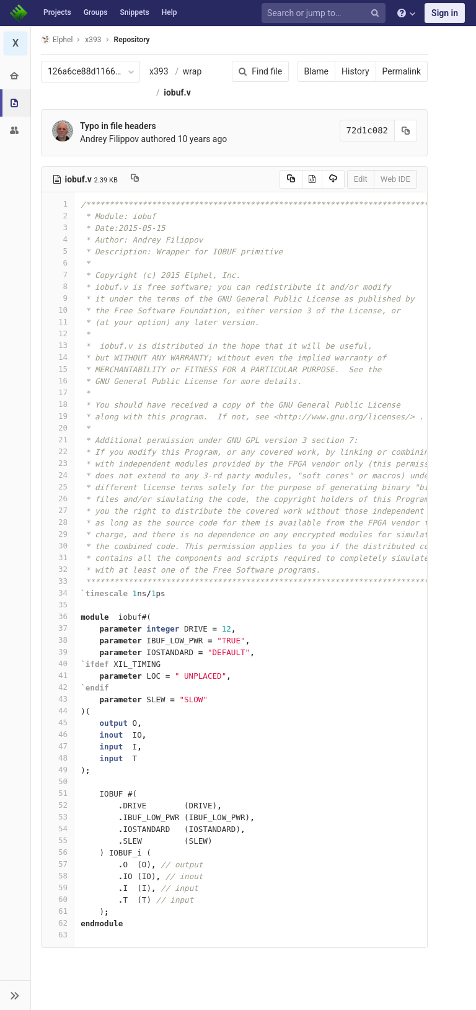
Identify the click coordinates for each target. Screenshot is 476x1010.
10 (58, 310)
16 (58, 380)
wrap (192, 71)
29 (58, 534)
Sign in (444, 13)
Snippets (134, 12)
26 (58, 498)
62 (58, 922)
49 (58, 769)
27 (58, 510)
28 (58, 522)
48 (58, 757)
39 (58, 651)
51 (58, 793)
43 (58, 699)
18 (58, 404)
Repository (132, 39)
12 (58, 333)
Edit (361, 179)
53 (58, 816)
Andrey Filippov (109, 139)
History (355, 71)
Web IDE (395, 179)
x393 (159, 71)
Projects (57, 12)
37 (58, 628)
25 (58, 486)
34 (58, 592)
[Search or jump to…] (325, 13)
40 (58, 663)
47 (58, 746)
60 (58, 899)
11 (58, 321)
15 (58, 368)
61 (58, 911)
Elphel (57, 39)
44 (58, 710)
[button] (15, 995)
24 (58, 475)
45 (58, 722)
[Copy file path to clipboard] (135, 179)
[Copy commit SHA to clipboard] (406, 130)
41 (58, 675)
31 (58, 557)
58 (58, 875)
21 (58, 439)
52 (58, 805)
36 (58, 616)
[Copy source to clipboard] (291, 179)
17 (58, 392)
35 (58, 604)
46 (58, 734)
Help (169, 12)
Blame (316, 71)
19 (58, 416)
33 (58, 581)
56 (58, 852)
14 (58, 357)
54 (58, 828)
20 (58, 427)
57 (58, 864)
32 (58, 569)
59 (58, 887)
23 (58, 463)
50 (58, 781)
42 (58, 687)
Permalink (401, 71)
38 (58, 640)
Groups (96, 12)
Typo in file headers (118, 126)
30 (58, 545)
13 (58, 345)
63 (58, 934)
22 (58, 451)
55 (58, 840)
